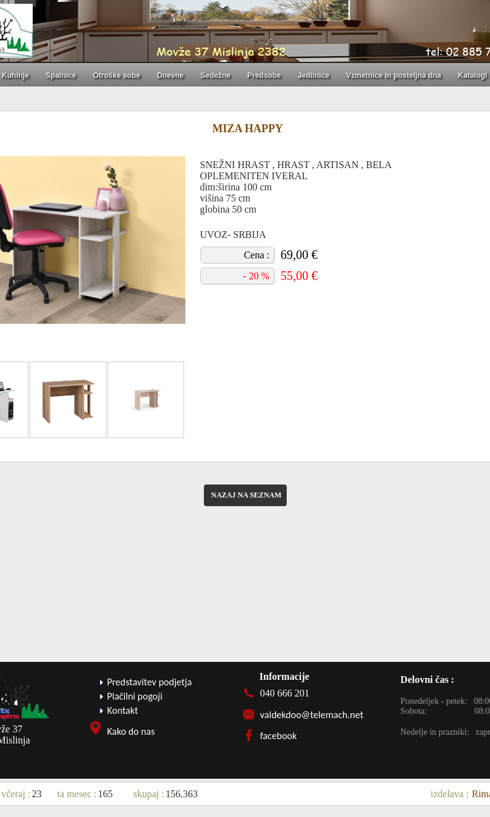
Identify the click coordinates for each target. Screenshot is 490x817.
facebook (278, 736)
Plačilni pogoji (135, 696)
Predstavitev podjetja (149, 682)
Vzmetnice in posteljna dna (393, 75)
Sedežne (215, 75)
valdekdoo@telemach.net (311, 715)
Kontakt (122, 710)
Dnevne (170, 75)
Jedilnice (313, 75)
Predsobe (264, 75)
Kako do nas (130, 731)
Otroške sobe (116, 75)
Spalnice (61, 75)
